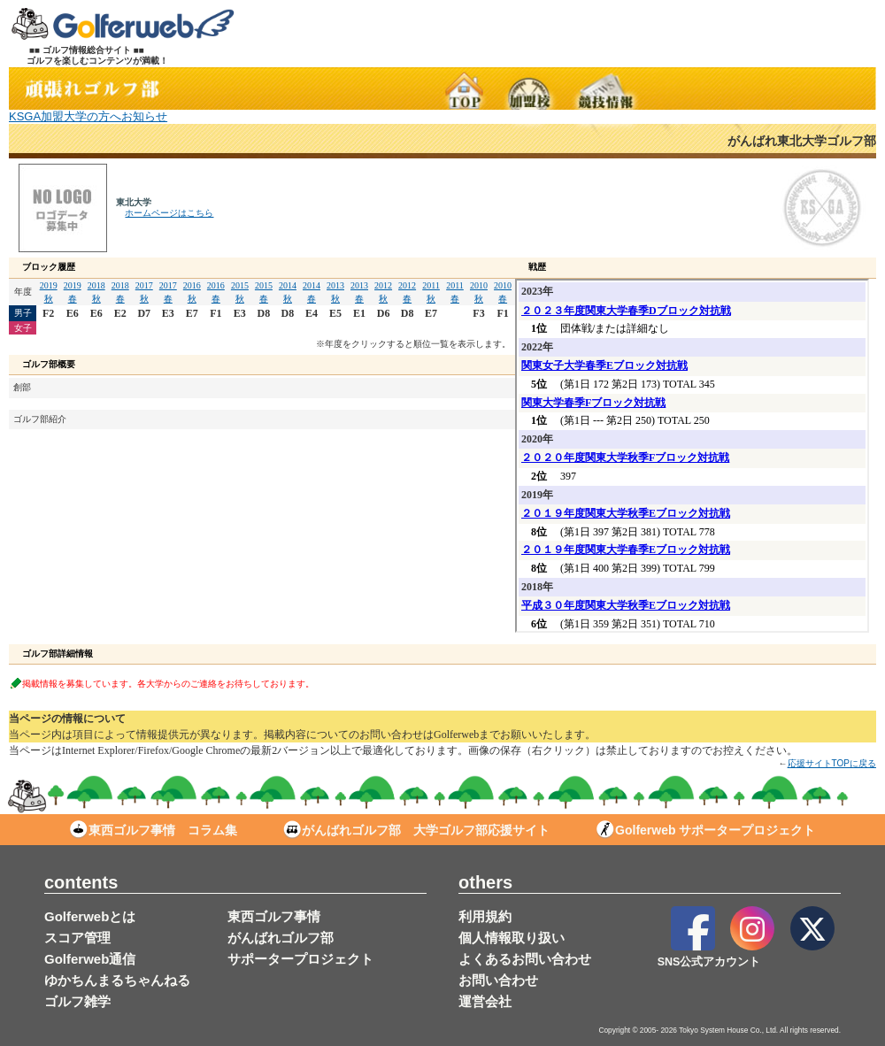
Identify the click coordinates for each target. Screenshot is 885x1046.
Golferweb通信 (89, 958)
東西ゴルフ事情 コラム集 (153, 830)
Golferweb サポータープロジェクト (705, 830)
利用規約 (485, 916)
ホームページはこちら (169, 213)
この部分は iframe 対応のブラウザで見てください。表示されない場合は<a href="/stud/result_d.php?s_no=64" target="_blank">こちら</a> (692, 456)
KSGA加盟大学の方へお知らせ (88, 116)
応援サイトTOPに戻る (832, 763)
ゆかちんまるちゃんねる (117, 980)
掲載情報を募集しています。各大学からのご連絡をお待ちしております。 (168, 683)
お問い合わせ (498, 980)
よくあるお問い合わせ (524, 958)
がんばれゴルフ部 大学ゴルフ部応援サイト (416, 830)
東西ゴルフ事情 (273, 916)
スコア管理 (77, 937)
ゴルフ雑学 (77, 1001)
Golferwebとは (89, 916)
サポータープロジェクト (300, 958)
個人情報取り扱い (511, 937)
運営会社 (485, 1001)
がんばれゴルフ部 (280, 937)
